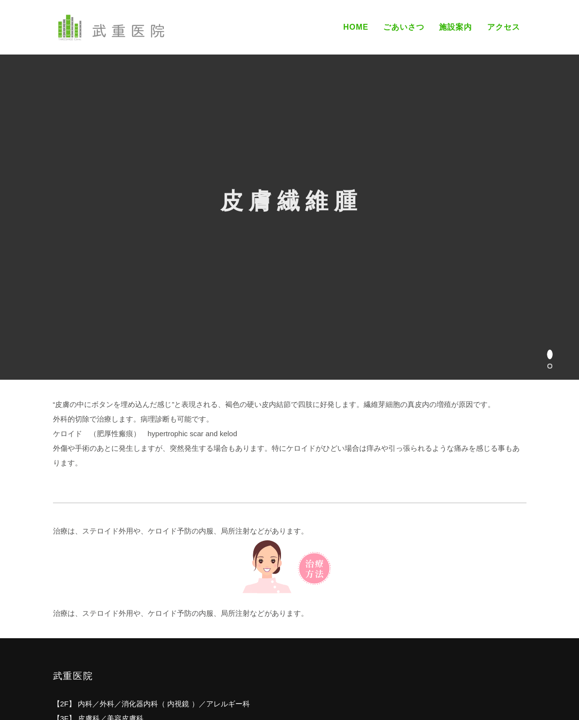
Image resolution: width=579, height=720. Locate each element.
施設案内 (455, 27)
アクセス (503, 27)
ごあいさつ (403, 27)
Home (355, 27)
